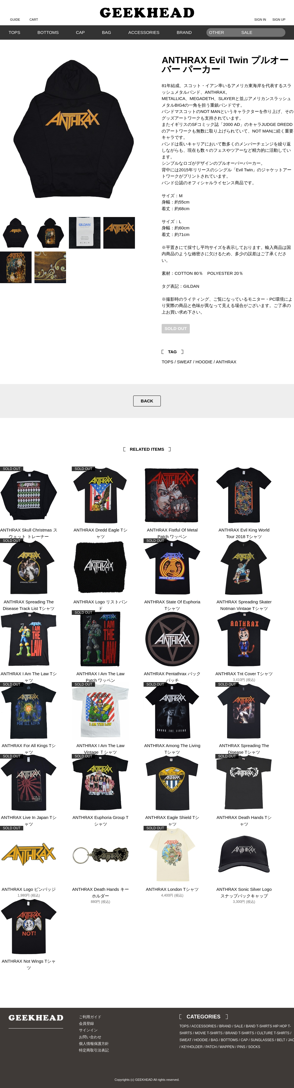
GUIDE (15, 15)
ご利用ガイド (90, 1017)
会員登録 (86, 1023)
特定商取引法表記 (94, 1050)
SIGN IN (260, 15)
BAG (106, 32)
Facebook (289, 337)
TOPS (14, 32)
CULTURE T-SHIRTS (273, 1033)
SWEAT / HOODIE (194, 361)
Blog (33, 1044)
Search (278, 41)
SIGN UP (278, 15)
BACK (147, 400)
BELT (281, 1040)
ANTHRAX (226, 361)
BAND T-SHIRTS (259, 1026)
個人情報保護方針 (94, 1043)
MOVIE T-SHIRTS (209, 1033)
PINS (241, 1047)
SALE (238, 1026)
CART (34, 15)
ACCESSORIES (143, 32)
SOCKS (254, 1047)
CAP (80, 32)
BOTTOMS (48, 32)
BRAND (184, 32)
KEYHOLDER (192, 1047)
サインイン (88, 1030)
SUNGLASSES (262, 1040)
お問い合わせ (90, 1037)
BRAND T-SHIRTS (239, 1033)
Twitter (281, 337)
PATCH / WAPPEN (220, 1047)
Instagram (23, 1044)
